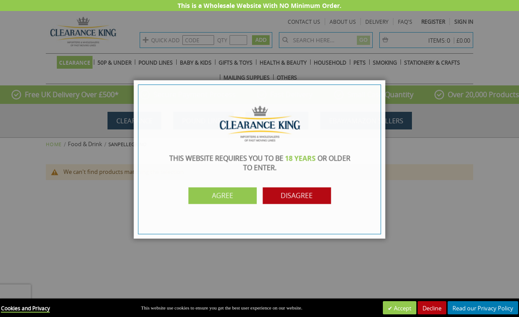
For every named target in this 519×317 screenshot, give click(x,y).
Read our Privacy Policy (482, 308)
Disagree (293, 194)
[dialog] (259, 158)
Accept (402, 308)
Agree (226, 194)
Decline (432, 308)
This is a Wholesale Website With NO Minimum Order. (259, 5)
